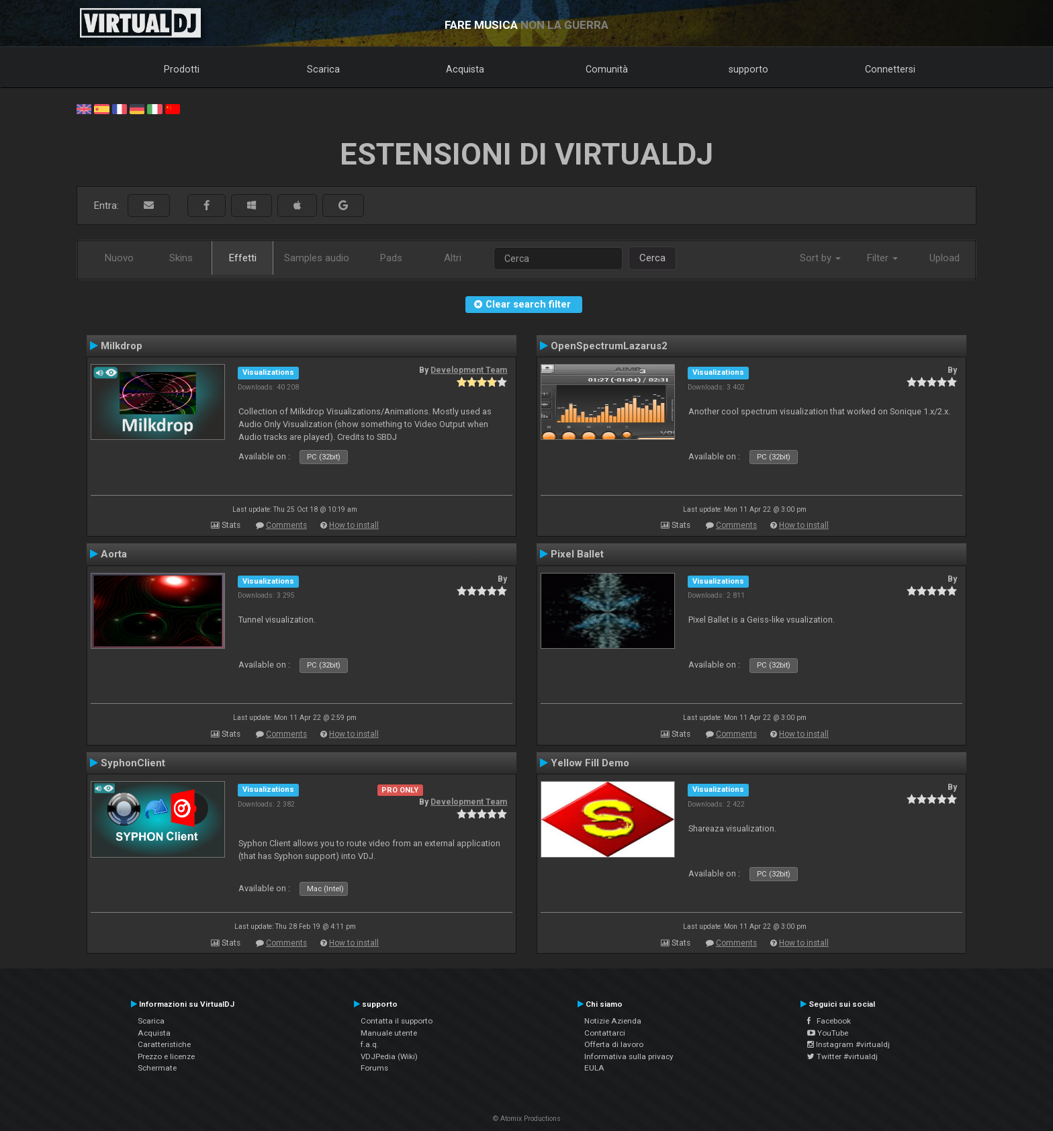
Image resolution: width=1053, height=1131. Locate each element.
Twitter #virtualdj (842, 1056)
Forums (374, 1068)
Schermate (157, 1068)
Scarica (323, 69)
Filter (882, 258)
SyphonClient (133, 763)
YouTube (827, 1033)
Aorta (114, 554)
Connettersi (890, 69)
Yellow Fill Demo (590, 763)
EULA (594, 1068)
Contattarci (604, 1033)
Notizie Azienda (612, 1021)
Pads (391, 258)
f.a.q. (370, 1044)
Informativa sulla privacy (629, 1056)
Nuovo (119, 258)
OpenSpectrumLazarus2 (609, 346)
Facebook (829, 1021)
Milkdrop (121, 346)
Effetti (243, 258)
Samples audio (316, 258)
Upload (944, 258)
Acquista (465, 69)
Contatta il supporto (396, 1021)
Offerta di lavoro (613, 1044)
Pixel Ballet (577, 554)
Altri (452, 258)
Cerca (652, 258)
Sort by (820, 258)
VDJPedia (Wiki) (389, 1056)
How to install (354, 525)
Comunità (607, 69)
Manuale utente (389, 1033)
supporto (748, 69)
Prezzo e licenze (166, 1056)
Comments (286, 525)
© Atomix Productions (527, 1118)
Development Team (468, 370)
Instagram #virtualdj (848, 1044)
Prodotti (181, 69)
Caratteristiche (164, 1044)
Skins (181, 258)
